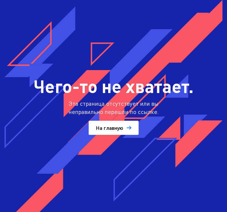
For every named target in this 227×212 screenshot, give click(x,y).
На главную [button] (114, 128)
